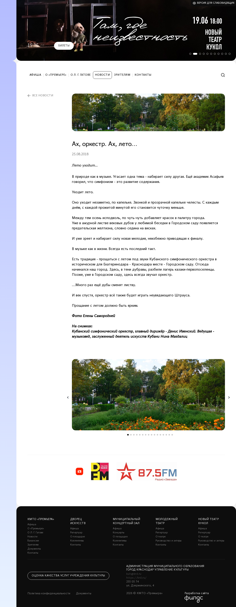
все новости (42, 95)
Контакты (143, 75)
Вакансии (33, 540)
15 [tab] (169, 434)
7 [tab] (215, 54)
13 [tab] (163, 434)
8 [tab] (218, 54)
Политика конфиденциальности (48, 593)
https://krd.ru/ (136, 577)
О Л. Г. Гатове (81, 75)
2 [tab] (194, 54)
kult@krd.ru (133, 574)
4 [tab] (204, 54)
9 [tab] (222, 54)
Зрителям (122, 75)
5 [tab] (207, 54)
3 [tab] (200, 54)
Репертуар (76, 532)
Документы (34, 548)
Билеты (64, 45)
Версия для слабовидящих (216, 3)
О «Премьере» (55, 75)
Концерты (118, 532)
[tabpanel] (126, 30)
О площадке (77, 536)
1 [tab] (189, 54)
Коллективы (77, 540)
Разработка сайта (197, 593)
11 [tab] (229, 54)
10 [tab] (226, 54)
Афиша (35, 75)
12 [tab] (160, 434)
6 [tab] (211, 54)
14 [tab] (166, 434)
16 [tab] (172, 434)
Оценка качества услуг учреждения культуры (68, 575)
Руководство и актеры (169, 540)
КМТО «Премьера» (40, 519)
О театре (161, 536)
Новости (102, 75)
